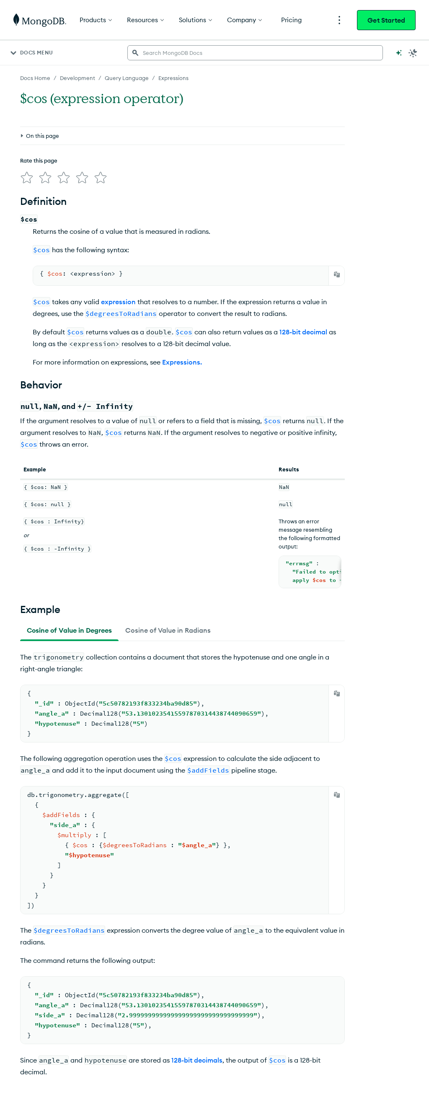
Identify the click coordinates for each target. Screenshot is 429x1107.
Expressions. (182, 362)
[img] (27, 177)
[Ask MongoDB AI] (399, 53)
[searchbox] (255, 52)
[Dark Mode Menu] (413, 53)
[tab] (69, 630)
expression (118, 301)
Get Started (386, 20)
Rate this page (38, 160)
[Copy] (337, 274)
